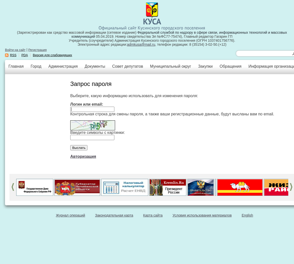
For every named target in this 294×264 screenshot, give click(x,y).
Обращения (230, 66)
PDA (24, 55)
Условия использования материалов (202, 215)
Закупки (205, 66)
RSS (13, 55)
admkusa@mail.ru (141, 44)
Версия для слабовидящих (52, 55)
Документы (95, 66)
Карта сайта (153, 215)
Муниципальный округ (170, 66)
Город (36, 66)
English (247, 215)
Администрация (63, 66)
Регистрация (37, 50)
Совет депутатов (127, 66)
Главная (16, 66)
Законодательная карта (114, 215)
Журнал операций (70, 215)
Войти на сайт (15, 50)
